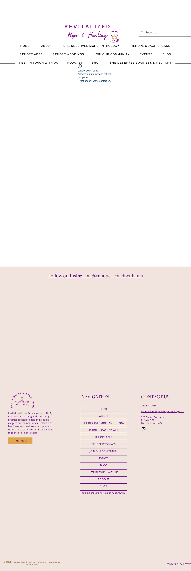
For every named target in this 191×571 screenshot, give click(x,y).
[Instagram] (143, 429)
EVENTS (103, 458)
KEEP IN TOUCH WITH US (103, 472)
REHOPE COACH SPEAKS (103, 430)
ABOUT (103, 416)
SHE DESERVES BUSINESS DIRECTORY (103, 493)
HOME (103, 409)
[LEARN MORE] (20, 440)
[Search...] (164, 32)
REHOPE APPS (103, 437)
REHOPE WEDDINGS (103, 444)
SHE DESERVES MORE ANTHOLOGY (103, 423)
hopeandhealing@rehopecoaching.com (162, 411)
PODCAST (103, 479)
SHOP (103, 486)
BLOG (103, 465)
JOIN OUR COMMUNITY (103, 451)
